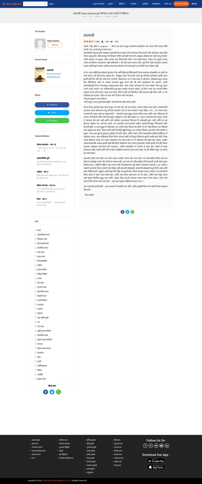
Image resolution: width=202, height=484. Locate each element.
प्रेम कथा (40, 283)
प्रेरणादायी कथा (43, 243)
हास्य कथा (41, 256)
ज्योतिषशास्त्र (42, 366)
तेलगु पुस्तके (91, 458)
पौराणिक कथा (42, 335)
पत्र (38, 322)
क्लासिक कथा (42, 248)
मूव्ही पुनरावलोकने (44, 331)
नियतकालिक (42, 261)
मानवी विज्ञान (42, 300)
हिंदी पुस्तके (90, 444)
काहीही (40, 374)
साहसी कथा (41, 296)
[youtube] (161, 446)
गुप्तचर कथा (41, 287)
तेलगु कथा (117, 465)
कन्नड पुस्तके (91, 469)
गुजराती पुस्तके (91, 447)
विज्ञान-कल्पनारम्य (44, 348)
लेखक (61, 451)
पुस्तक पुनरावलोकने (44, 339)
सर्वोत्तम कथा (63, 440)
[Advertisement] (52, 417)
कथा (39, 230)
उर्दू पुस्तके (90, 472)
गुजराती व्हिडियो (64, 447)
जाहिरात (145, 3)
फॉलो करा (55, 45)
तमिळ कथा (118, 462)
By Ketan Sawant (54, 74)
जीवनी (39, 313)
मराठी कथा (117, 447)
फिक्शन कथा (42, 239)
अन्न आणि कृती (42, 317)
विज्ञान (39, 370)
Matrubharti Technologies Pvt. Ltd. (57, 481)
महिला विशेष (42, 274)
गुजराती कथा (118, 444)
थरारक (40, 344)
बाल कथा (40, 252)
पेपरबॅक (134, 3)
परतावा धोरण (36, 454)
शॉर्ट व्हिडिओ (63, 454)
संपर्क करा (168, 3)
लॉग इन (194, 4)
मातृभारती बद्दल (98, 3)
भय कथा (40, 326)
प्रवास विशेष (41, 269)
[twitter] (156, 446)
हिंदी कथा (117, 440)
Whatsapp (52, 120)
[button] (45, 4)
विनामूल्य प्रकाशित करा (182, 3)
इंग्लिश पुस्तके (91, 440)
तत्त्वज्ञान (40, 304)
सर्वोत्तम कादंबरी (64, 444)
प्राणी (39, 361)
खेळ (39, 357)
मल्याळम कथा (118, 458)
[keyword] (35, 4)
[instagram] (151, 446)
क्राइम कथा (41, 379)
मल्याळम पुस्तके (92, 465)
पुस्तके (111, 3)
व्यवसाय (40, 352)
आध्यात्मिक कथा (43, 234)
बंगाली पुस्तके (91, 462)
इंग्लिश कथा (118, 451)
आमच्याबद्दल (36, 440)
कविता (39, 265)
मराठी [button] (52, 4)
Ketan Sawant (53, 41)
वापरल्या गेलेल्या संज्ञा (38, 451)
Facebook (52, 105)
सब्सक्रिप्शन (156, 3)
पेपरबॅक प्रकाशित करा (66, 458)
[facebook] (145, 446)
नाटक (39, 278)
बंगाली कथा (118, 454)
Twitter (52, 113)
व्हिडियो (123, 3)
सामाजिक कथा (43, 291)
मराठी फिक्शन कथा (53, 77)
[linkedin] (167, 446)
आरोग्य (40, 309)
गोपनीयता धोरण (37, 447)
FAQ (33, 458)
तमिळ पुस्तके (91, 454)
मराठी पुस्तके (91, 451)
